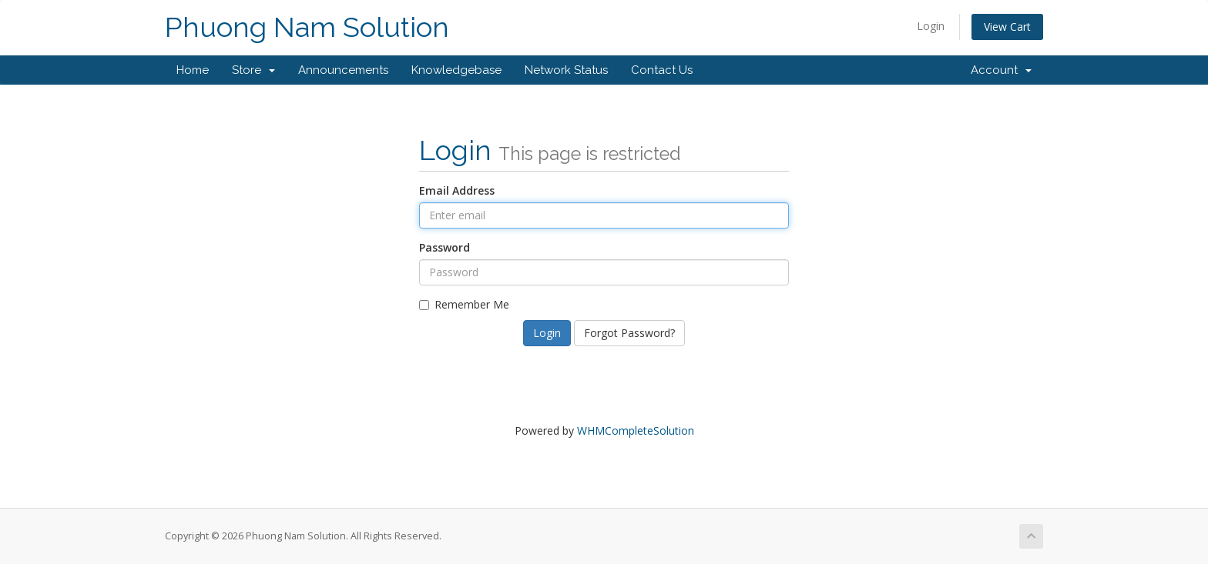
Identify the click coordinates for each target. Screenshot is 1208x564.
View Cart (1007, 26)
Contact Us (662, 70)
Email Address (457, 190)
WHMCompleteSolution (635, 430)
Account (1001, 70)
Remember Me (464, 304)
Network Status (566, 70)
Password (444, 247)
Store (253, 70)
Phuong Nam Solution (307, 27)
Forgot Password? (629, 332)
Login (931, 25)
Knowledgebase (456, 70)
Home (192, 70)
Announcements (343, 70)
